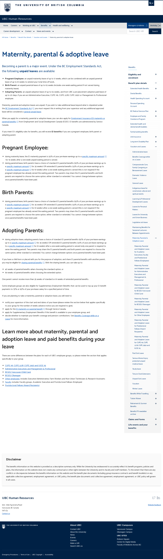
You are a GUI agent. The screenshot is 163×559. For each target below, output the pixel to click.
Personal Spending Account (137, 105)
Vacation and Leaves (40, 37)
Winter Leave (137, 388)
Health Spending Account (140, 98)
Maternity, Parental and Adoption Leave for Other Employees (142, 312)
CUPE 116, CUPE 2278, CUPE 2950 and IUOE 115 (25, 365)
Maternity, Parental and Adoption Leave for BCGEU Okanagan (142, 301)
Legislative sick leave (140, 222)
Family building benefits (139, 132)
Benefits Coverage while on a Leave (141, 158)
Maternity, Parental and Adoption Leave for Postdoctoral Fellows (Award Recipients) (141, 326)
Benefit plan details (137, 83)
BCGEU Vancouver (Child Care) (18, 372)
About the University (78, 532)
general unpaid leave (32, 112)
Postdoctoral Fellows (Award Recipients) (22, 385)
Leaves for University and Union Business (140, 216)
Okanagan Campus (124, 532)
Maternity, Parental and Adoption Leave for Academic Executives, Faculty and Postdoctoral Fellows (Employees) (141, 253)
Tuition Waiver (135, 398)
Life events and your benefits (138, 426)
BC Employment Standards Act (18, 108)
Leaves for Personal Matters (139, 208)
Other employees (12, 379)
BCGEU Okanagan (13, 375)
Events (73, 538)
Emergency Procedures (10, 555)
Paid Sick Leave (138, 353)
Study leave (136, 369)
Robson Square (123, 539)
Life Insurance (135, 136)
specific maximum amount (93, 156)
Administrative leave (139, 152)
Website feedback (154, 505)
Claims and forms (136, 419)
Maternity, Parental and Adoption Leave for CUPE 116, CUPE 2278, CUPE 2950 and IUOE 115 (142, 342)
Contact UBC (75, 529)
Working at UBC (29, 25)
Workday (153, 25)
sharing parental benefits (31, 262)
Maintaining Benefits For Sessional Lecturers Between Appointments (141, 230)
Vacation (135, 383)
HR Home (5, 37)
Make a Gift (74, 543)
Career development (12, 31)
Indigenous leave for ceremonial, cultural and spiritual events (141, 191)
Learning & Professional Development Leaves (141, 200)
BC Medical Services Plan (139, 111)
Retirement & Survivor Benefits (138, 405)
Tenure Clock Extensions (141, 374)
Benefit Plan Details (24, 37)
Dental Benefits (135, 93)
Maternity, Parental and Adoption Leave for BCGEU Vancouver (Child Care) (142, 289)
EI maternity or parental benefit (29, 309)
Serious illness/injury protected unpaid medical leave (140, 361)
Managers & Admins (138, 25)
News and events (43, 31)
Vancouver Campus (124, 529)
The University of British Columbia (7, 7)
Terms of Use (25, 555)
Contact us (6, 513)
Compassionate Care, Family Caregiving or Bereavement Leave (140, 167)
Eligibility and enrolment (134, 76)
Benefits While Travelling (139, 393)
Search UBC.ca (76, 546)
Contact (28, 31)
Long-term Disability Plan (139, 141)
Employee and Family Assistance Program (138, 118)
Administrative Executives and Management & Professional (30, 369)
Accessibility (49, 555)
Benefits (44, 25)
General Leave (137, 183)
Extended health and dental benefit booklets (138, 125)
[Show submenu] (19, 25)
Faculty (8, 382)
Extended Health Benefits (139, 88)
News (72, 535)
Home (5, 25)
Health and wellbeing (61, 25)
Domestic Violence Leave (139, 177)
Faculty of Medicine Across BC (129, 545)
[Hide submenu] (156, 74)
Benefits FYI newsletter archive (138, 413)
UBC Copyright (37, 555)
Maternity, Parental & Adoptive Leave (140, 240)
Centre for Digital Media (126, 542)
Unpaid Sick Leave (139, 378)
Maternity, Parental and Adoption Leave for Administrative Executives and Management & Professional (141, 273)
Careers (14, 25)
